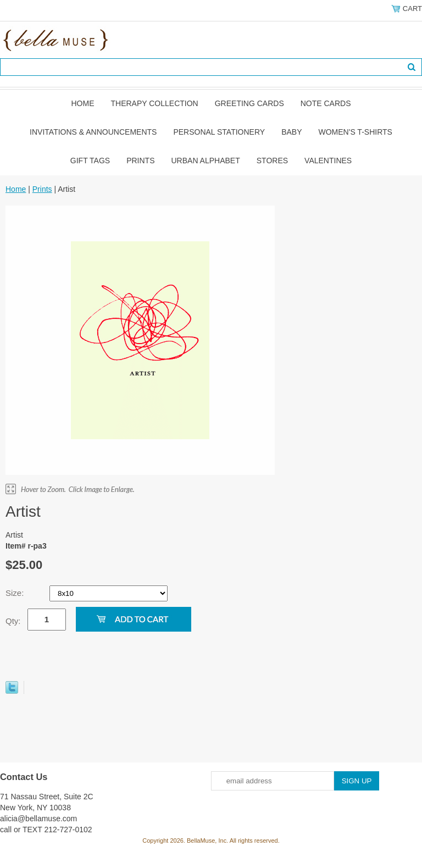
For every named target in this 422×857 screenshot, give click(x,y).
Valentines (328, 160)
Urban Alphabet (205, 160)
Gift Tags (90, 160)
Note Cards (326, 103)
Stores (272, 160)
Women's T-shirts (355, 132)
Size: (15, 593)
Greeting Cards (249, 103)
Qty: (13, 621)
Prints (140, 160)
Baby (291, 132)
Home (82, 103)
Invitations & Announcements (93, 132)
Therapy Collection (154, 103)
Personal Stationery (219, 132)
